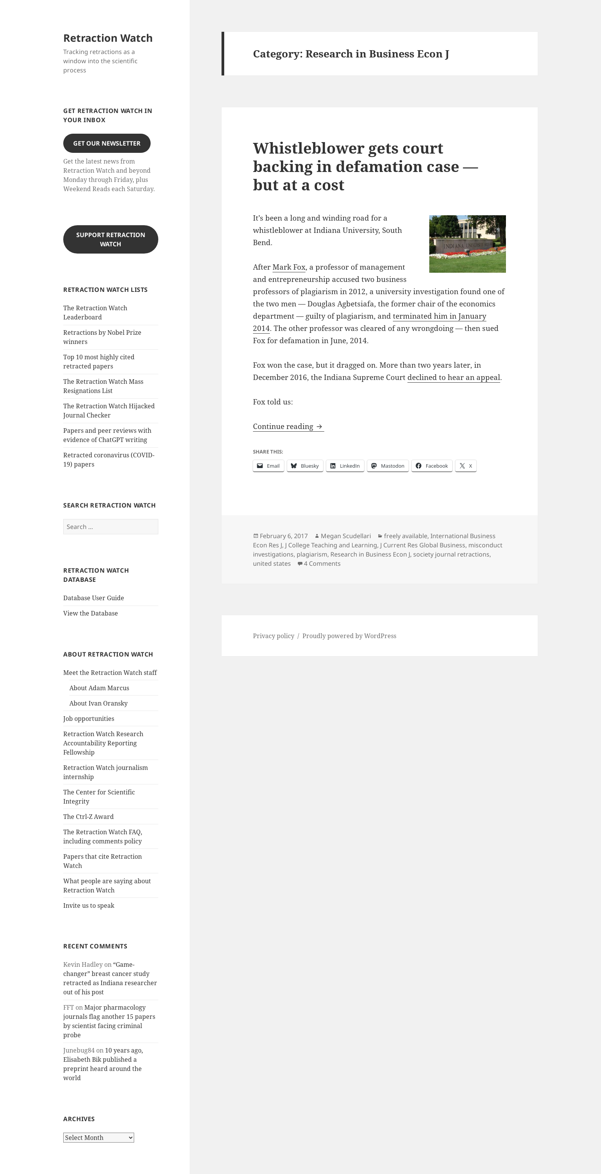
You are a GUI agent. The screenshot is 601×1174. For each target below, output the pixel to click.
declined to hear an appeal (453, 377)
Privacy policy (273, 636)
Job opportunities (88, 718)
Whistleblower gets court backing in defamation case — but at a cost (365, 166)
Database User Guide (93, 598)
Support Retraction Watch (110, 239)
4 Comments (322, 563)
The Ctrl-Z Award (88, 816)
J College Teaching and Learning (331, 545)
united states (272, 563)
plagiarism (312, 554)
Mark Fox (289, 267)
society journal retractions (451, 554)
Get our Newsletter (107, 143)
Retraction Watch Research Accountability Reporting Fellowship (103, 743)
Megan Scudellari (346, 536)
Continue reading (288, 426)
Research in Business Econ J (370, 554)
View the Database (90, 613)
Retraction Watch (108, 38)
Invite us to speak (88, 905)
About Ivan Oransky (98, 703)
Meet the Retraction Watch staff (110, 672)
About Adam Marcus (99, 688)
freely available (405, 536)
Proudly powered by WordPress (349, 636)
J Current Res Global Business (422, 545)
